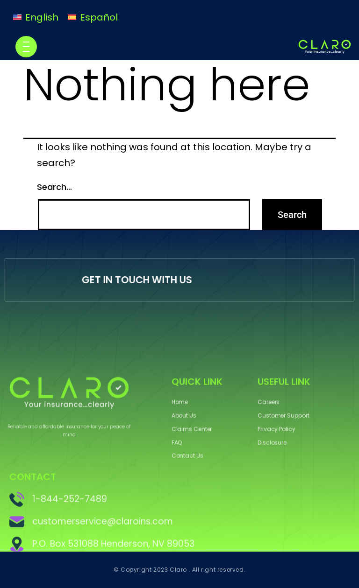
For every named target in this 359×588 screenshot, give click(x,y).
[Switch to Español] (92, 17)
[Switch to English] (35, 17)
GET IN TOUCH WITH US (113, 280)
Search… (54, 187)
